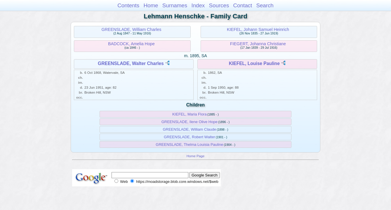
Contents (128, 5)
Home (150, 5)
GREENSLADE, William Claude (189, 129)
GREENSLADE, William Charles (131, 29)
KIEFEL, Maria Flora (189, 114)
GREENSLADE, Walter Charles (131, 63)
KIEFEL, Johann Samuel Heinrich (258, 29)
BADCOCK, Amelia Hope (131, 43)
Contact (242, 5)
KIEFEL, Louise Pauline (254, 63)
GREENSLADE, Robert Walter (189, 137)
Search (264, 5)
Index (198, 5)
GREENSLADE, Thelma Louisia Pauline (189, 144)
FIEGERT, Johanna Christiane (258, 43)
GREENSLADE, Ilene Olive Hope (189, 122)
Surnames (174, 5)
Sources (219, 5)
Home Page (196, 156)
